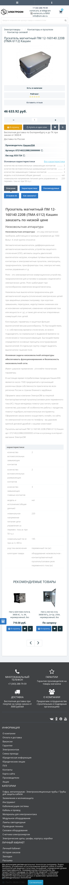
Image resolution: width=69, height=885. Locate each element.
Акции (6, 781)
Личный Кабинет (11, 848)
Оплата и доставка (12, 737)
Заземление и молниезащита (18, 798)
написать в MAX (41, 13)
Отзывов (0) (11, 195)
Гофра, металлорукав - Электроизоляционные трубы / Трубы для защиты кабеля (34, 793)
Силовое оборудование (15, 830)
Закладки (7, 856)
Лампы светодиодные (14, 822)
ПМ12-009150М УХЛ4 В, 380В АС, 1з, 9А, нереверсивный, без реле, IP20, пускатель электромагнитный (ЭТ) (19, 615)
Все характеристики (54, 161)
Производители (11, 777)
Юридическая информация (17, 757)
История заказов (11, 852)
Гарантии (7, 745)
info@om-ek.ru (40, 15)
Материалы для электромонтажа (20, 814)
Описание (10, 188)
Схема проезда (10, 753)
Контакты (7, 769)
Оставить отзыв (34, 102)
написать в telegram (40, 10)
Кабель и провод (11, 810)
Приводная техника (13, 826)
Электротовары (12, 29)
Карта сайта (9, 773)
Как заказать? (29, 195)
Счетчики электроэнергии (16, 834)
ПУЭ (5, 765)
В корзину (14, 628)
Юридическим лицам (14, 761)
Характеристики (29, 188)
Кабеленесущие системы (16, 806)
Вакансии (8, 741)
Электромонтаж (11, 749)
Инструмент (9, 802)
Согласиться (36, 882)
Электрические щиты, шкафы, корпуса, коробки (28, 838)
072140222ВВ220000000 (29, 150)
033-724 (19, 155)
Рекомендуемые (51, 188)
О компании (9, 733)
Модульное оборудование (16, 818)
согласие (21, 872)
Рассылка (7, 860)
